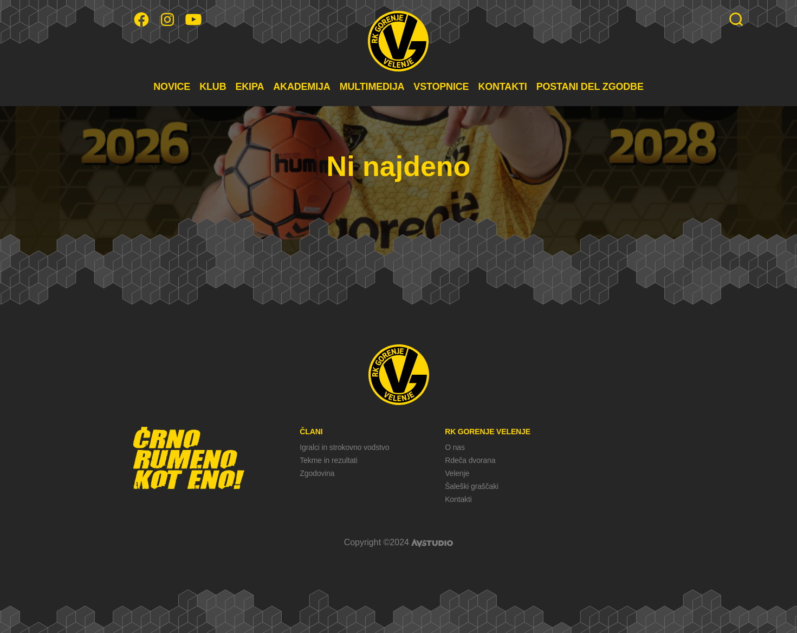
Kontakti (458, 499)
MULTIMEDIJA (372, 86)
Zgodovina (317, 473)
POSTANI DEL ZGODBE (590, 86)
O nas (455, 447)
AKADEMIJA (301, 86)
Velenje (457, 473)
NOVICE (171, 86)
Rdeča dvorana (470, 460)
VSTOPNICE (441, 86)
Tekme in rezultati (328, 460)
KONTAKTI (502, 86)
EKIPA (249, 86)
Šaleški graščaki (471, 486)
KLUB (212, 86)
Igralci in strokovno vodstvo (344, 447)
